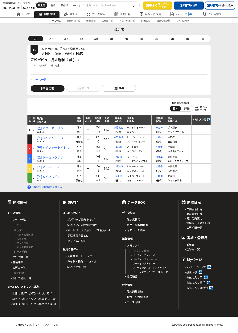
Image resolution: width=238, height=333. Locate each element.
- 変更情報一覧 (19, 257)
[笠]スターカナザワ (50, 128)
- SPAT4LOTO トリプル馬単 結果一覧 (33, 299)
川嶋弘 (159, 137)
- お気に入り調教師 (196, 288)
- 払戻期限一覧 (193, 227)
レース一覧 (54, 20)
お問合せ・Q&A (23, 324)
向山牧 (118, 156)
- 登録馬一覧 (192, 249)
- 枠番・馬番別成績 (136, 297)
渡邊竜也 (118, 127)
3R (66, 39)
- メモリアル (132, 245)
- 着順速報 (17, 262)
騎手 (53, 5)
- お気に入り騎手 (195, 282)
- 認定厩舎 (131, 276)
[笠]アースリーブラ (50, 167)
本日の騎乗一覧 (127, 20)
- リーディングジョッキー (144, 255)
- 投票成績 (191, 272)
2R (51, 39)
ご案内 (56, 324)
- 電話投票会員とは (77, 235)
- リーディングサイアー (143, 263)
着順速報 (91, 20)
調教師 (64, 5)
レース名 (76, 5)
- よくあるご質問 (76, 241)
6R (111, 39)
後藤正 (159, 156)
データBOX (96, 14)
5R (96, 39)
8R (141, 39)
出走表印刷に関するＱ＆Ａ (47, 187)
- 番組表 (189, 245)
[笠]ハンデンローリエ (52, 138)
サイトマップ (42, 324)
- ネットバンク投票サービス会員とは (88, 230)
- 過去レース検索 (135, 230)
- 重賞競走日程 (193, 214)
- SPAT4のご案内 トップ (80, 219)
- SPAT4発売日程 (76, 267)
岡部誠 (118, 146)
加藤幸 (159, 146)
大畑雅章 (118, 166)
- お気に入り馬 (193, 277)
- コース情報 (132, 302)
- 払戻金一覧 (18, 267)
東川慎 (118, 176)
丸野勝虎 (118, 137)
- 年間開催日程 (193, 209)
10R (171, 39)
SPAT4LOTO (182, 20)
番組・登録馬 (150, 14)
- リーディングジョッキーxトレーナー (150, 271)
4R (81, 39)
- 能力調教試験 (134, 291)
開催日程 (122, 14)
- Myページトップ (195, 267)
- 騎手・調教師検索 (136, 225)
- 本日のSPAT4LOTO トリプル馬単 (31, 293)
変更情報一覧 (73, 20)
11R (186, 39)
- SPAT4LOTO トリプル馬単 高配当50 (33, 304)
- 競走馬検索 (132, 219)
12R (201, 39)
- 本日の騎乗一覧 (21, 278)
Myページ (181, 14)
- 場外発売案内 (193, 218)
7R (126, 39)
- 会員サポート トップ (79, 256)
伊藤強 (159, 176)
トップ (23, 14)
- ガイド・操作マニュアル (81, 261)
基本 (175, 108)
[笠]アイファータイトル (53, 147)
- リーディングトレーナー (144, 259)
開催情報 (47, 14)
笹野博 (159, 127)
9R (156, 39)
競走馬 (41, 5)
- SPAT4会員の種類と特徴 (81, 225)
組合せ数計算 (163, 20)
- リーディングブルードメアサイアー (150, 267)
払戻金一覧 (107, 20)
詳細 (187, 108)
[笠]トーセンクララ (50, 157)
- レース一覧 (18, 219)
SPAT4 (70, 14)
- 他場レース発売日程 (197, 223)
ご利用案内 (212, 14)
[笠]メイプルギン (48, 176)
